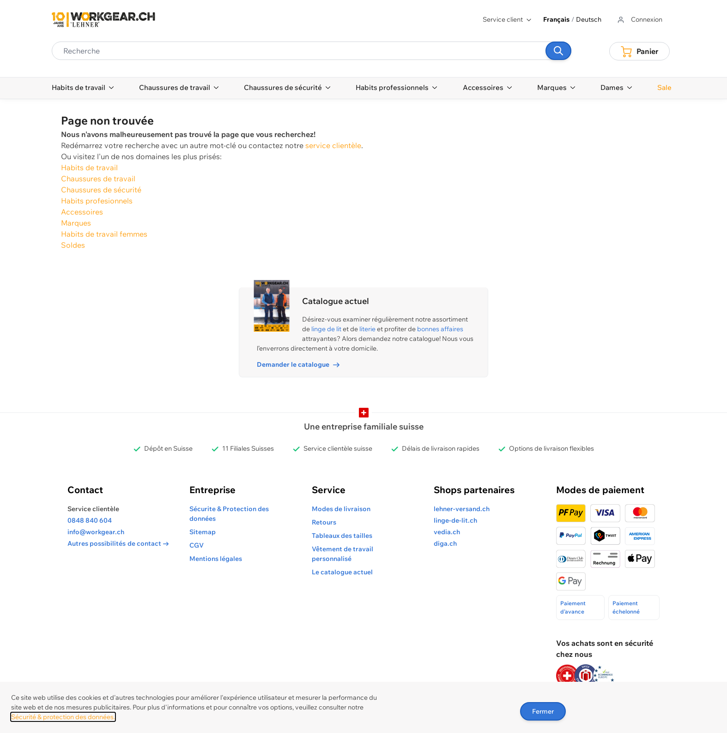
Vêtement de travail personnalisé (342, 554)
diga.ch (445, 543)
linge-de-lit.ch (455, 520)
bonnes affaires (440, 329)
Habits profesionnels (97, 200)
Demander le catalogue (298, 364)
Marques (76, 222)
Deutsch (588, 19)
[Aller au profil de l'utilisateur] (639, 19)
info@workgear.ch (95, 532)
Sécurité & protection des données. (63, 717)
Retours (324, 522)
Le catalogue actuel (342, 572)
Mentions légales (215, 558)
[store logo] (103, 19)
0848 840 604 (89, 520)
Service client (507, 19)
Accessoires (82, 211)
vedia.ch (447, 532)
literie (367, 329)
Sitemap (202, 532)
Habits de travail (89, 167)
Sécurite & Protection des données (229, 514)
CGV (196, 545)
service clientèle (333, 145)
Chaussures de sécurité (101, 189)
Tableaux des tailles (342, 535)
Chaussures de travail (98, 178)
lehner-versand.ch (462, 509)
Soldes (73, 245)
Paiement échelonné (626, 607)
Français (556, 19)
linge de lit (326, 329)
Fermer (543, 711)
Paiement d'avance (573, 607)
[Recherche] (558, 51)
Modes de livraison (341, 509)
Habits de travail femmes (104, 233)
